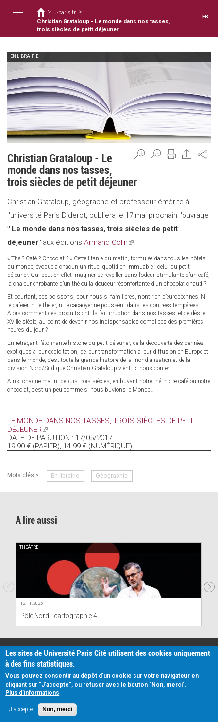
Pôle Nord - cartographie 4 (57, 615)
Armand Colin (108, 242)
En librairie (65, 475)
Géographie (110, 475)
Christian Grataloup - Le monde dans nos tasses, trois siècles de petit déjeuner (102, 25)
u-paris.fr (64, 12)
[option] (109, 583)
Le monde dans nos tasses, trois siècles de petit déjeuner (99, 424)
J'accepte (21, 709)
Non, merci (57, 709)
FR (205, 16)
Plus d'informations (32, 692)
